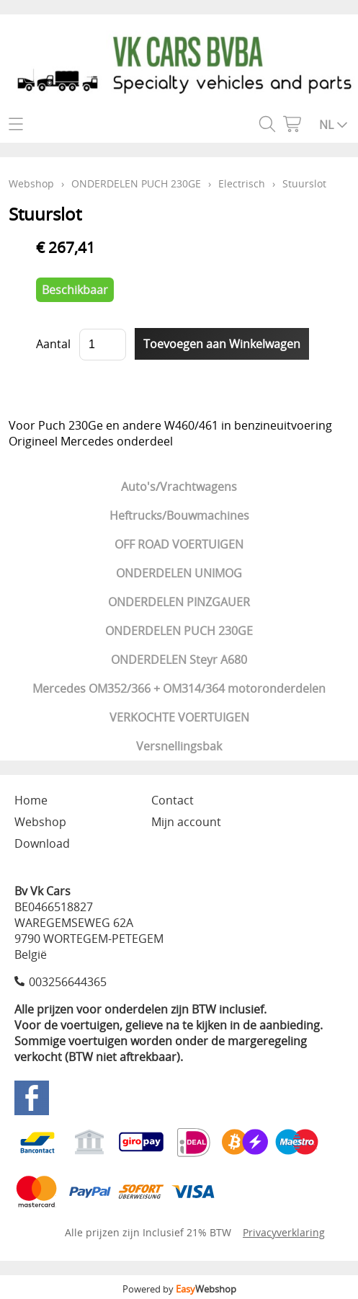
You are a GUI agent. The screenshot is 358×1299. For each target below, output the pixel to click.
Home (31, 800)
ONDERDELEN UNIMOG (179, 573)
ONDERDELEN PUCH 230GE (179, 631)
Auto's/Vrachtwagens (179, 487)
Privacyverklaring (284, 1232)
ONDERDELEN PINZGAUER (179, 602)
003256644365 (68, 982)
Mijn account (186, 822)
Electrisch (241, 183)
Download (42, 843)
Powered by (179, 1288)
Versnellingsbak (179, 746)
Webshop (31, 183)
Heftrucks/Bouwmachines (179, 515)
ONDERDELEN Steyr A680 (179, 660)
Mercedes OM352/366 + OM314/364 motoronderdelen (179, 688)
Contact (172, 800)
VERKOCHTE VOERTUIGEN (179, 717)
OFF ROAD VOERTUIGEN (179, 544)
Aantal (53, 344)
